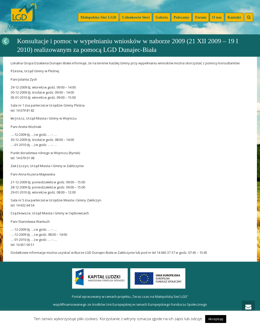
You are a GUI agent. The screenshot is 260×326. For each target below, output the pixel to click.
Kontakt (234, 17)
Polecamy (181, 17)
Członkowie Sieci (136, 17)
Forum (200, 17)
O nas (217, 17)
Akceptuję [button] (215, 319)
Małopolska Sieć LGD (98, 17)
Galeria (161, 17)
